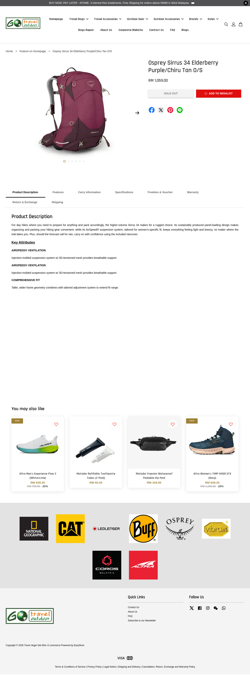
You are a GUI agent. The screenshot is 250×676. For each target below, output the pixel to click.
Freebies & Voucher (160, 193)
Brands (195, 20)
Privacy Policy (94, 668)
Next (137, 114)
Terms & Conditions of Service (70, 668)
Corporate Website (131, 31)
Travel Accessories (107, 20)
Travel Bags (78, 20)
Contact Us (156, 31)
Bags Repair (86, 31)
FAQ (172, 31)
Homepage (56, 20)
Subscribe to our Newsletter (142, 622)
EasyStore (79, 646)
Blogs (185, 31)
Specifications (124, 193)
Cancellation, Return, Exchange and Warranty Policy (168, 668)
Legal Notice (109, 668)
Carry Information (89, 193)
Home (9, 52)
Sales (213, 20)
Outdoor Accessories (169, 20)
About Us (106, 31)
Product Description (25, 193)
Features (58, 193)
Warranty (193, 193)
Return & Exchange (24, 203)
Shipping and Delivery (129, 668)
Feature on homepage (33, 52)
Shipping (57, 203)
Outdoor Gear (137, 20)
